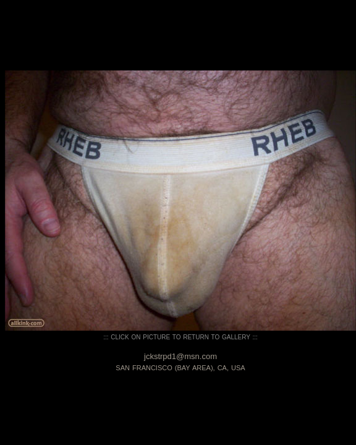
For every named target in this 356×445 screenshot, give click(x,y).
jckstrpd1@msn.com (180, 356)
